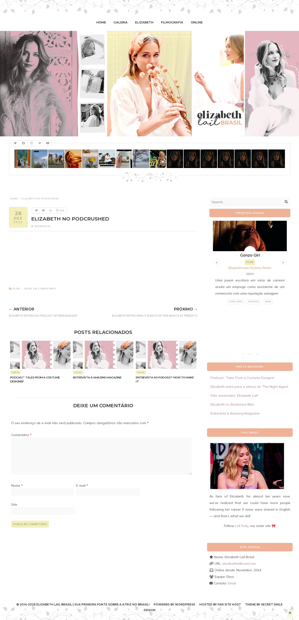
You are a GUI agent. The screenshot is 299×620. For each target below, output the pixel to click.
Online (197, 22)
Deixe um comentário (40, 288)
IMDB (268, 301)
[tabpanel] (250, 263)
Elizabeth (144, 22)
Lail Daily (241, 526)
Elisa (16, 288)
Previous (216, 261)
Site (14, 504)
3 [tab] (259, 355)
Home (101, 22)
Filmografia (172, 22)
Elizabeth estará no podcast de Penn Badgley (51, 311)
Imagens (253, 301)
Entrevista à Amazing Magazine (97, 377)
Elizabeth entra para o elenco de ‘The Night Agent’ (250, 387)
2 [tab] (252, 355)
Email (232, 583)
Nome (17, 485)
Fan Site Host (229, 604)
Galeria (121, 22)
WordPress (185, 604)
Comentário (21, 435)
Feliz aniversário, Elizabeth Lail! (234, 395)
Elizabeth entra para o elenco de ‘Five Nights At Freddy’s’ (145, 311)
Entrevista (42, 226)
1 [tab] (245, 355)
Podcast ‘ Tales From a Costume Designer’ (243, 378)
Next (282, 261)
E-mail (82, 485)
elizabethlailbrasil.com (239, 563)
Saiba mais (235, 301)
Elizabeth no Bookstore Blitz (232, 404)
